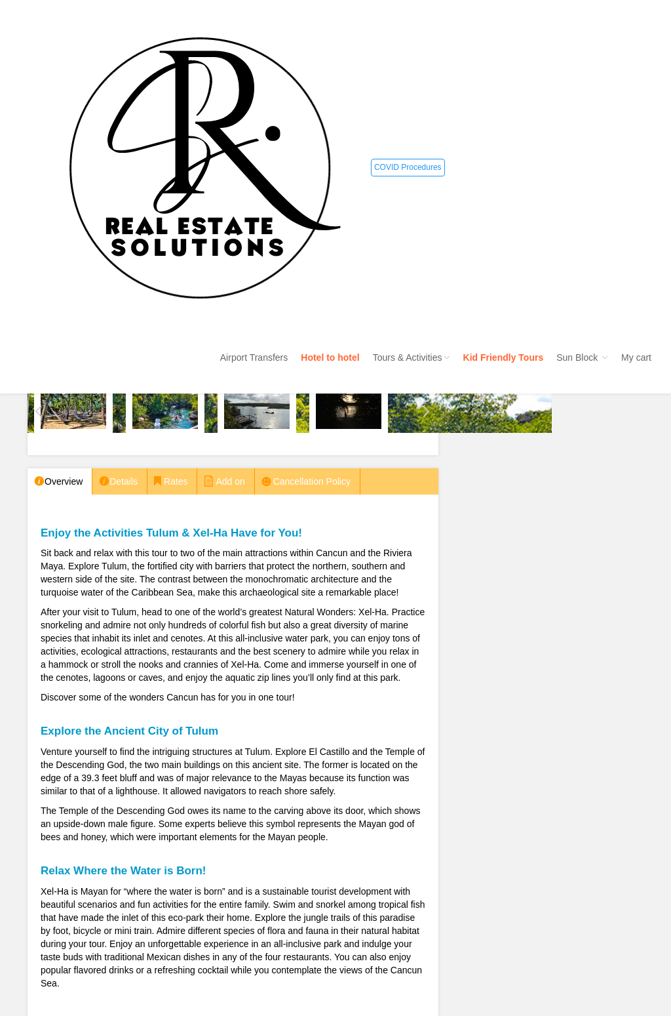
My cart (636, 357)
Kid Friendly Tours (503, 357)
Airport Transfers (254, 357)
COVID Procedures (408, 167)
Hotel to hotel (330, 357)
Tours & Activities (411, 357)
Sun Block (582, 357)
